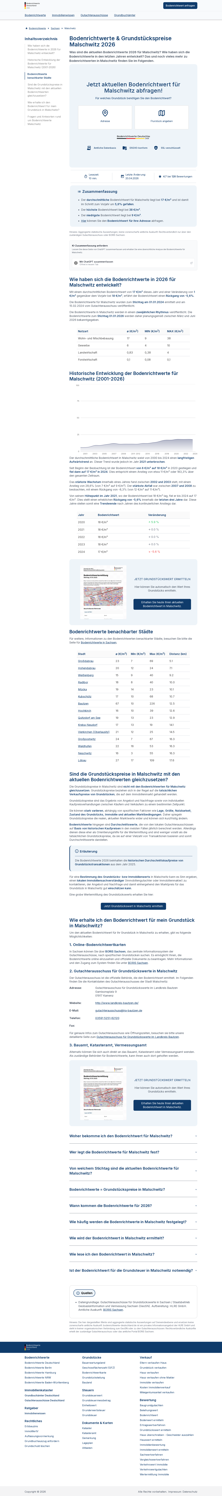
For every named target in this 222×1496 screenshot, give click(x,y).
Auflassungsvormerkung (39, 1436)
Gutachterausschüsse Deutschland (44, 1400)
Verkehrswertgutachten (153, 1469)
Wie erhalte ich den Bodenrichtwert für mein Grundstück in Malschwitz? (43, 106)
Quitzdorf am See (89, 717)
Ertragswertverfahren (152, 1425)
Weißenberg (86, 675)
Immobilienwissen (63, 15)
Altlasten (87, 1447)
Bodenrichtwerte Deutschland (42, 1362)
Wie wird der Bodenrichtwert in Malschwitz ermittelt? (133, 1238)
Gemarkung (89, 1438)
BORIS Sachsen (138, 962)
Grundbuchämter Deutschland (42, 1395)
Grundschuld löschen (37, 1446)
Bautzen (83, 703)
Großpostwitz (87, 739)
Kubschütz (84, 696)
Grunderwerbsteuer (93, 1410)
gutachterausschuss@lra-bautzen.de (118, 1010)
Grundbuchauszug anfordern (42, 1441)
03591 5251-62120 (107, 1018)
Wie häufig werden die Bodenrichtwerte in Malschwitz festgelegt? (133, 1222)
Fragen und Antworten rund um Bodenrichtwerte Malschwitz (44, 120)
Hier (83, 220)
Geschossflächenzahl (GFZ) (98, 1367)
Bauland (87, 1382)
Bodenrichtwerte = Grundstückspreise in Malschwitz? (133, 1189)
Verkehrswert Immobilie (154, 1464)
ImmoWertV (31, 1431)
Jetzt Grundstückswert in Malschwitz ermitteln (133, 906)
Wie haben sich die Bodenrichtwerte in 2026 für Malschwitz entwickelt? (44, 49)
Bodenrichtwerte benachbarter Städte (39, 75)
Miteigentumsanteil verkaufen (157, 1392)
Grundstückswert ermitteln (155, 1430)
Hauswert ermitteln (151, 1439)
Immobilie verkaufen (152, 1382)
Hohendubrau (86, 668)
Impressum (174, 1491)
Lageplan (87, 1442)
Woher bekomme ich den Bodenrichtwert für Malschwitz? (133, 1136)
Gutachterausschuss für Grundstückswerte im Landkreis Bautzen (138, 1037)
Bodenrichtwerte (35, 15)
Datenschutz (190, 1491)
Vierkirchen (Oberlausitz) (94, 732)
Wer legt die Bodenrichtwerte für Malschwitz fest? (133, 1152)
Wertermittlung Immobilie (154, 1474)
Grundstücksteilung (93, 1377)
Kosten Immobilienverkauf (155, 1387)
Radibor (83, 682)
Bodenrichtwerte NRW (38, 1377)
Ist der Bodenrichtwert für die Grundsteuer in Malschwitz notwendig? (133, 1270)
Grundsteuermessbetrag (96, 1400)
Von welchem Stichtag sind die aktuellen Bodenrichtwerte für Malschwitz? (133, 1170)
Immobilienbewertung (152, 1444)
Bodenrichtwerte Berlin (38, 1367)
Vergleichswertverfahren (154, 1459)
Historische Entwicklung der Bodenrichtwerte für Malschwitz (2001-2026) (44, 63)
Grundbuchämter (124, 15)
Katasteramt (89, 1433)
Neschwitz (85, 753)
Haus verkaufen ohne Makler (157, 1377)
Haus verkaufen (149, 1372)
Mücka (82, 689)
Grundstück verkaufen (153, 1367)
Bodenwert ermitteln (152, 1420)
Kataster (87, 1428)
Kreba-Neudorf (87, 724)
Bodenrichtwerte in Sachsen (98, 642)
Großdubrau (85, 661)
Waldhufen (85, 746)
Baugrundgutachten (151, 1405)
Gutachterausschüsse (94, 15)
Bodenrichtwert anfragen (180, 5)
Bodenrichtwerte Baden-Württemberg (47, 1382)
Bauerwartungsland (93, 1362)
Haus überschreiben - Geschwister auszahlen (167, 1434)
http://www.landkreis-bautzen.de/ (116, 1003)
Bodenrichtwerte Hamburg (40, 1372)
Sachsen (55, 28)
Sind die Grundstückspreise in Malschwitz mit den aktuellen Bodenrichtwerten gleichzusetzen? (45, 90)
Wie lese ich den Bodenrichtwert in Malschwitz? (133, 1254)
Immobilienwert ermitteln (154, 1449)
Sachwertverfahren (151, 1454)
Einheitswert (89, 1405)
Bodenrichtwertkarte (94, 1372)
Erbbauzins (31, 1426)
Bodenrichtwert (149, 1415)
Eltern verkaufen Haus (153, 1362)
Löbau (82, 760)
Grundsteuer (89, 1415)
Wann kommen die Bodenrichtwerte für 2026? (133, 1205)
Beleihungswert (149, 1410)
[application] (133, 420)
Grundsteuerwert (92, 1395)
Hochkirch (84, 710)
